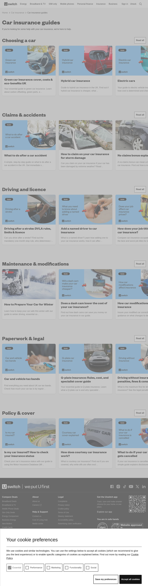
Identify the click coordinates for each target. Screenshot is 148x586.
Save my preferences (105, 579)
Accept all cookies (130, 579)
